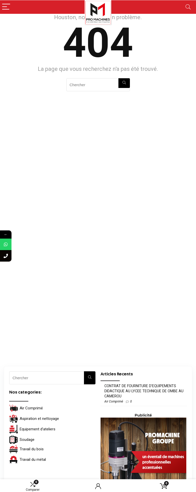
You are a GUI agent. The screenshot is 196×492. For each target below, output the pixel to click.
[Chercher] (124, 83)
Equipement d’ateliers (32, 429)
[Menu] (6, 7)
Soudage (21, 439)
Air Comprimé (26, 408)
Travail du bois (26, 449)
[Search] (188, 7)
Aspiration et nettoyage (34, 418)
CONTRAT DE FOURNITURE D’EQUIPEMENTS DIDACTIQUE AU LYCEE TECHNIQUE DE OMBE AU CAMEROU (143, 391)
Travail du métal (27, 459)
